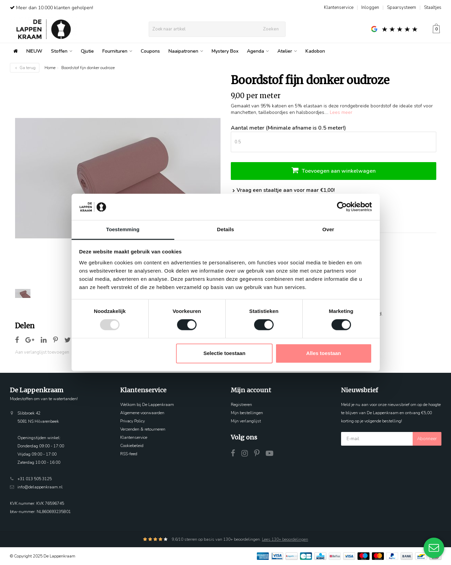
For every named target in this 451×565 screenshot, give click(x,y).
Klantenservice (338, 7)
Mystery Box (225, 51)
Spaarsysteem (401, 7)
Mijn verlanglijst (246, 421)
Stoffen (61, 51)
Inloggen (370, 7)
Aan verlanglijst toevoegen (42, 352)
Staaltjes (432, 7)
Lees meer (341, 112)
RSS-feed (128, 454)
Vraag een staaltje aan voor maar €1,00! (283, 190)
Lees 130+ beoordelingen (285, 539)
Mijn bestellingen (247, 413)
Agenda (258, 51)
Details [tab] (225, 229)
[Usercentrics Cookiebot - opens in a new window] (342, 207)
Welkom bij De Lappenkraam (147, 404)
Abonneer (427, 439)
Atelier (287, 51)
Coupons (150, 51)
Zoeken (271, 29)
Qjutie (87, 51)
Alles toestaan (323, 353)
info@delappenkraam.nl (40, 487)
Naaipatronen (185, 51)
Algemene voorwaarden (142, 413)
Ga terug (25, 67)
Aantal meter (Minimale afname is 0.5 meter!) (288, 128)
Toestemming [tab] (123, 229)
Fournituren (117, 51)
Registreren (241, 404)
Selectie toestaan (224, 353)
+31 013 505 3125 (34, 479)
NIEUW (34, 51)
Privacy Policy (132, 421)
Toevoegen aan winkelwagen (333, 170)
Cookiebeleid (131, 445)
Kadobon (315, 51)
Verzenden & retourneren (142, 429)
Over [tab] (328, 229)
